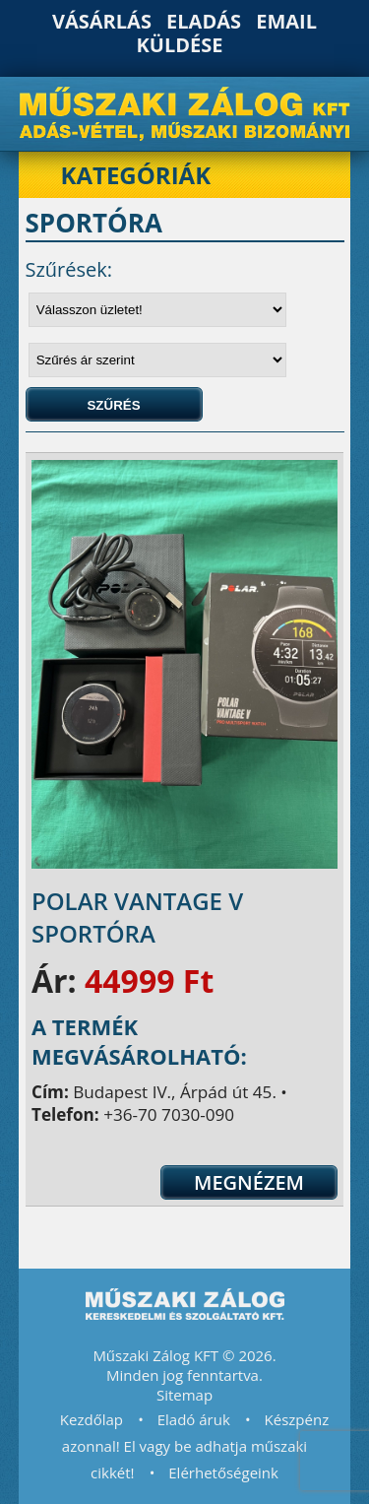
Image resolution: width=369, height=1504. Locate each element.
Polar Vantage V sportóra (137, 916)
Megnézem (249, 1182)
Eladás (203, 21)
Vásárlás (102, 21)
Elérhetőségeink (223, 1472)
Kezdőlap (91, 1419)
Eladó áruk (193, 1419)
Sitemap (184, 1395)
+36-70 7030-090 (168, 1114)
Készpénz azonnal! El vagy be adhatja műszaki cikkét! (195, 1445)
